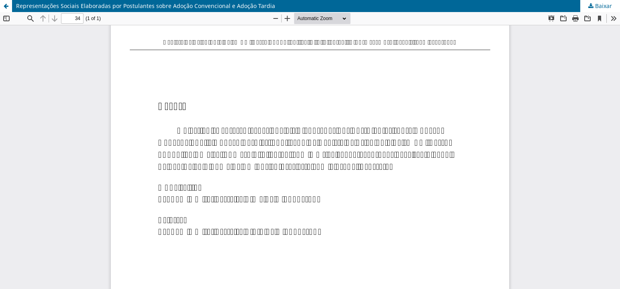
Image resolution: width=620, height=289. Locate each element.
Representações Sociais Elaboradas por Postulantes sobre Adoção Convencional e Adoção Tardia (145, 6)
